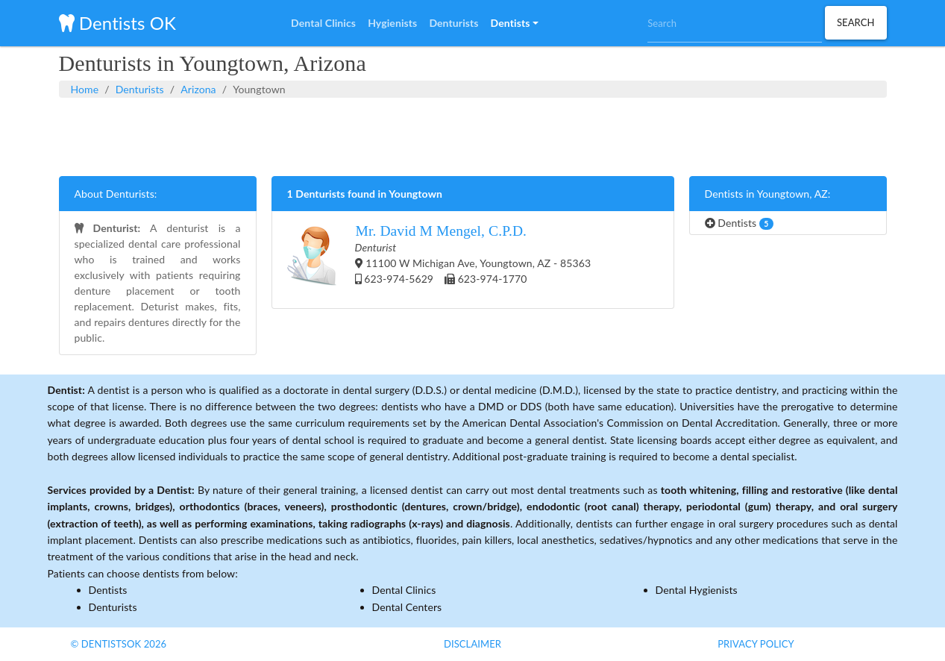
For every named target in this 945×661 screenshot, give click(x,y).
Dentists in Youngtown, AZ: (768, 193)
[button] (514, 23)
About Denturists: (116, 193)
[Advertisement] (473, 135)
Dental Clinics (404, 589)
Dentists (739, 223)
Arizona (198, 89)
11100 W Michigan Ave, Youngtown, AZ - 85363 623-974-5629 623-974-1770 (439, 259)
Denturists (140, 89)
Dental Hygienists (697, 589)
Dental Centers (407, 607)
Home (85, 89)
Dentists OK (117, 23)
